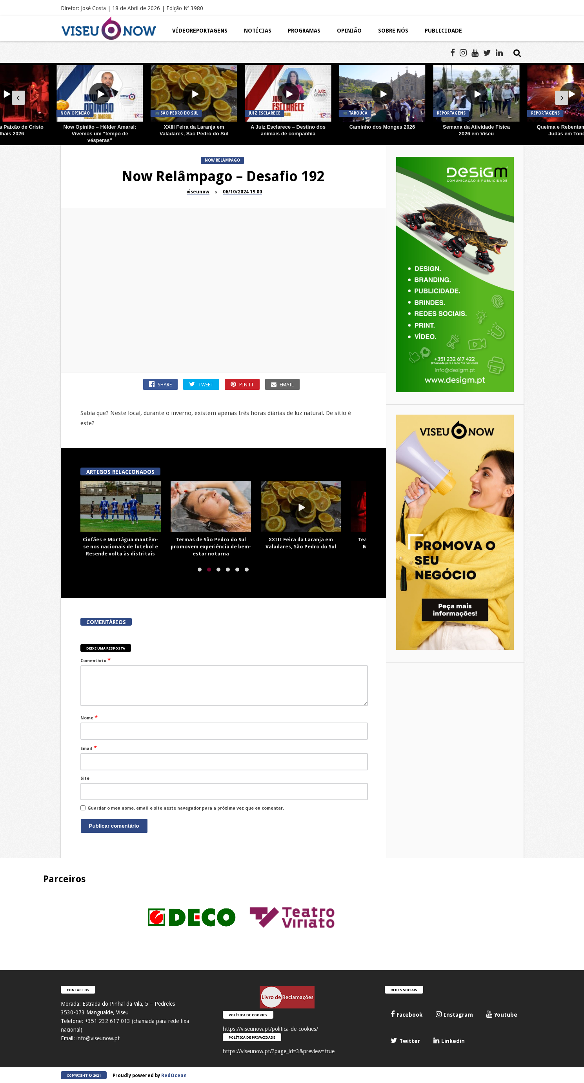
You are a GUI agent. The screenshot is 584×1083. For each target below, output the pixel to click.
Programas (304, 30)
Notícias (257, 30)
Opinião (349, 30)
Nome (89, 717)
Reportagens (451, 113)
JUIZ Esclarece (264, 113)
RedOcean (174, 1075)
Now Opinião (75, 113)
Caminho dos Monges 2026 (382, 127)
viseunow (198, 192)
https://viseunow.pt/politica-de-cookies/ (270, 1029)
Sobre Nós (393, 30)
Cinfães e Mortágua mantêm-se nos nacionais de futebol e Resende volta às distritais (120, 547)
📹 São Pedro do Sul (176, 113)
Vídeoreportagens (199, 30)
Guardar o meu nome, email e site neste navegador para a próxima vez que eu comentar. (185, 808)
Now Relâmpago (222, 160)
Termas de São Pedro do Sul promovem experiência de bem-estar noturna (211, 547)
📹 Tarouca (355, 113)
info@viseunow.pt (98, 1038)
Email (88, 748)
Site (84, 778)
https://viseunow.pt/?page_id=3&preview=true (279, 1051)
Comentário (95, 660)
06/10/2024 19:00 (242, 192)
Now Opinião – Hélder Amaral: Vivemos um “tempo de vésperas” (100, 133)
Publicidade (443, 30)
